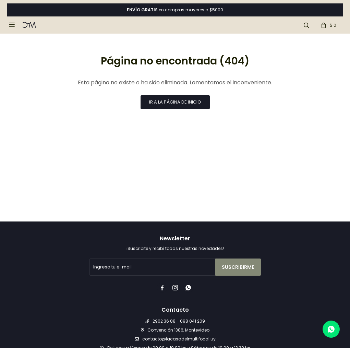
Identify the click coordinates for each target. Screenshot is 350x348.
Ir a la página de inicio (175, 102)
